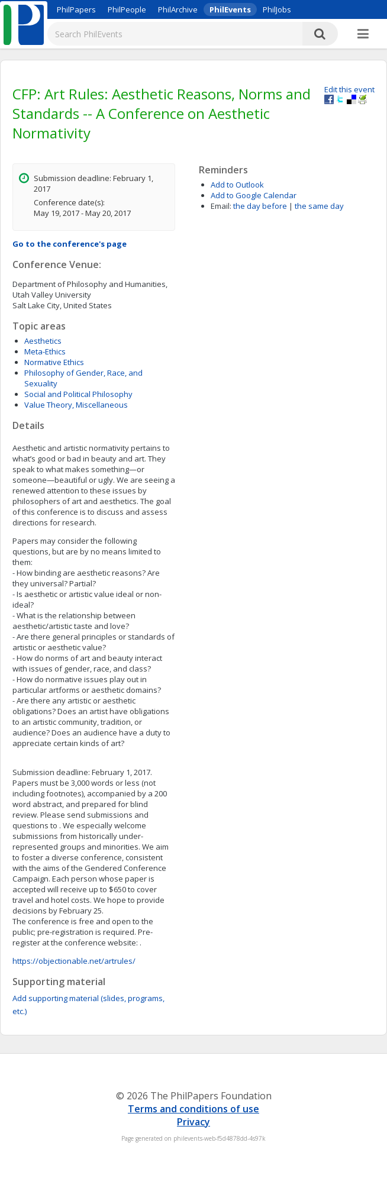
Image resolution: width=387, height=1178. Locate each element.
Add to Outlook (237, 184)
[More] (363, 34)
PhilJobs (277, 9)
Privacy (193, 1121)
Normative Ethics (54, 362)
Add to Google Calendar (253, 195)
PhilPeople (127, 9)
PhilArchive (178, 9)
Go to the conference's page (69, 243)
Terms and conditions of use (193, 1108)
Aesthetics (43, 340)
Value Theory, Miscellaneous (76, 404)
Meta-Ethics (45, 351)
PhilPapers (76, 9)
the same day (319, 206)
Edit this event (349, 89)
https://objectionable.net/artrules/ (74, 961)
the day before (260, 206)
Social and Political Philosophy (78, 394)
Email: (221, 206)
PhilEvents (230, 9)
